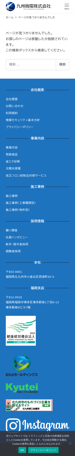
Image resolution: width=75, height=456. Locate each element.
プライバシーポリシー (20, 127)
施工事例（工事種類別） (21, 203)
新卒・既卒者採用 (17, 244)
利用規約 (12, 113)
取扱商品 (12, 154)
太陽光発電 (13, 168)
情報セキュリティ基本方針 (23, 120)
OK (22, 450)
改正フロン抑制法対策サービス (26, 175)
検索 (62, 64)
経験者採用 (13, 251)
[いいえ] (70, 443)
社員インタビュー (17, 237)
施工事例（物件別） (18, 209)
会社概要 (12, 99)
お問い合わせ (15, 106)
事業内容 (12, 147)
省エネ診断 (13, 161)
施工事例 (12, 196)
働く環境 (11, 230)
